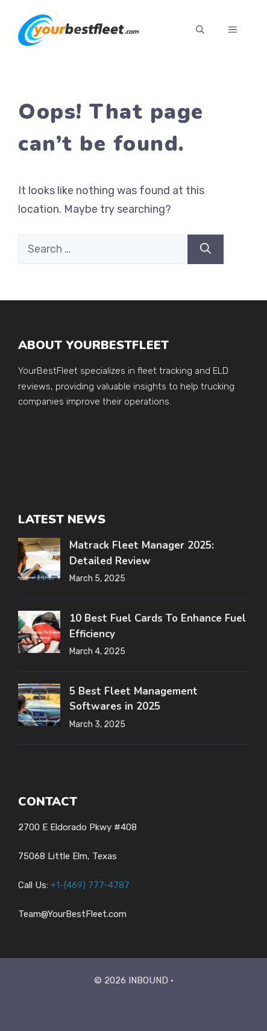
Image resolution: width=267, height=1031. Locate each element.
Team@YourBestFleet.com (72, 914)
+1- (90, 885)
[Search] (205, 249)
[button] (200, 30)
